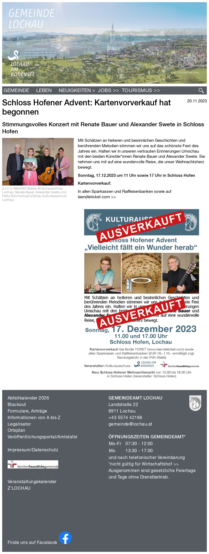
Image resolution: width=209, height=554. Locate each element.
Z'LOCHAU (19, 488)
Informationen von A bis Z (34, 418)
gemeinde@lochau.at (130, 424)
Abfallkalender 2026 (28, 398)
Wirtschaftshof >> (160, 464)
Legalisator (19, 424)
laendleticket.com (94, 197)
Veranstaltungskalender (32, 482)
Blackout (17, 405)
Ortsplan (16, 431)
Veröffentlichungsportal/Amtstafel (43, 437)
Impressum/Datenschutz (33, 450)
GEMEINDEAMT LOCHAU (136, 398)
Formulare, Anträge (27, 411)
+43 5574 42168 (125, 418)
